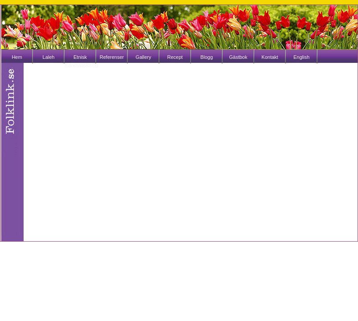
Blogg (206, 57)
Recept (175, 57)
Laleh (49, 57)
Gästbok (238, 57)
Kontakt (269, 57)
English (301, 57)
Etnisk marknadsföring (80, 61)
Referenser (112, 57)
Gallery (143, 57)
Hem (17, 57)
